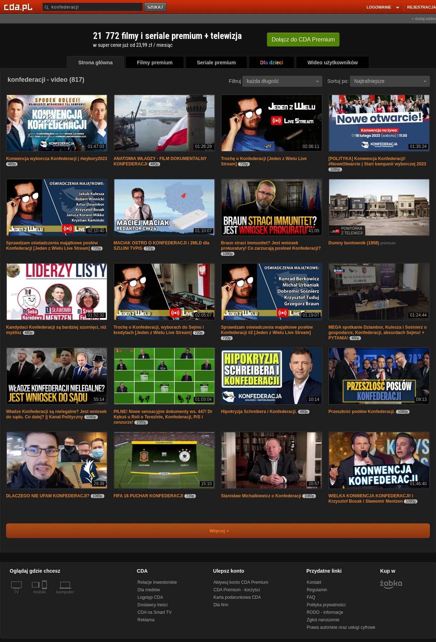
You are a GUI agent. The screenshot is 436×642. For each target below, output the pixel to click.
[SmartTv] (45, 596)
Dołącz (303, 39)
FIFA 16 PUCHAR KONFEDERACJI (148, 495)
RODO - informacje (325, 612)
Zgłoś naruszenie (323, 619)
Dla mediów (149, 589)
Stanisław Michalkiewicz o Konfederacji (261, 495)
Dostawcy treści (153, 604)
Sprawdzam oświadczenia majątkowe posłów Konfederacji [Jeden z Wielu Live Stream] (52, 245)
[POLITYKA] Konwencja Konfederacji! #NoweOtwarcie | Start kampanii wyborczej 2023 (377, 161)
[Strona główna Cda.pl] (19, 7)
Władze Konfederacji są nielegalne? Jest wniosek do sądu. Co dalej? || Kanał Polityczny (56, 414)
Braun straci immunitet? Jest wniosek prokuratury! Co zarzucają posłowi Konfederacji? (271, 245)
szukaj (156, 7)
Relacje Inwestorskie (157, 582)
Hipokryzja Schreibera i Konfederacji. (259, 411)
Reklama (146, 619)
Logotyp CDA (150, 597)
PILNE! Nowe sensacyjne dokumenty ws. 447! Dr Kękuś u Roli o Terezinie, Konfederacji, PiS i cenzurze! (163, 417)
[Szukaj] (92, 7)
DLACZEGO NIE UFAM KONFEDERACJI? (47, 495)
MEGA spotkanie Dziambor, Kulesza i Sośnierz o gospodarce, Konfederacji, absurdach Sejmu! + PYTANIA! (377, 332)
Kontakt (314, 582)
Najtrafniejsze (390, 81)
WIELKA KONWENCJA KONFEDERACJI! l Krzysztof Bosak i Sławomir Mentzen (370, 498)
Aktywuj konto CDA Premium (240, 582)
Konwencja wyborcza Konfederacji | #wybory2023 (56, 158)
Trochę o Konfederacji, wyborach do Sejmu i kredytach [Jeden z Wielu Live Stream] (159, 330)
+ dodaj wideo (424, 18)
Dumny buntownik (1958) (353, 242)
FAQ (311, 597)
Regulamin (317, 589)
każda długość (283, 81)
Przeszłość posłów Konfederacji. (361, 411)
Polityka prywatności (326, 604)
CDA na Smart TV (155, 612)
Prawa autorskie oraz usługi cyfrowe (341, 627)
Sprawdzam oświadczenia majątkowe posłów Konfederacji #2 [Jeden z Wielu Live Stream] (267, 330)
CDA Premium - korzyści (236, 589)
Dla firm (220, 604)
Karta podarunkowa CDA (237, 597)
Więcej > (213, 530)
